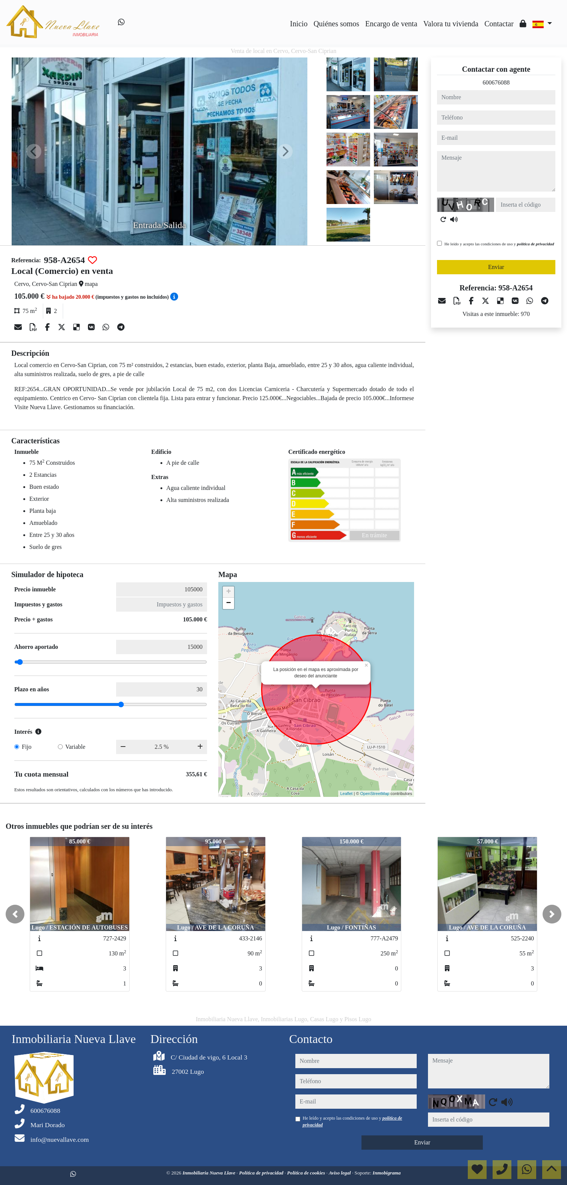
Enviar (496, 267)
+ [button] (228, 592)
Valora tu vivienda (451, 24)
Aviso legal (340, 1173)
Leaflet (346, 793)
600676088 (496, 82)
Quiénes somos (336, 24)
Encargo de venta (391, 24)
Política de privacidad (261, 1173)
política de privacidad (535, 244)
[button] (15, 914)
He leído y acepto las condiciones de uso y (499, 244)
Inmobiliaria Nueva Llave (210, 1173)
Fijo (27, 747)
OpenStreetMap (375, 793)
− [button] (228, 603)
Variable (75, 747)
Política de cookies (306, 1173)
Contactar (499, 24)
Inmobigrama (387, 1173)
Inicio (299, 24)
